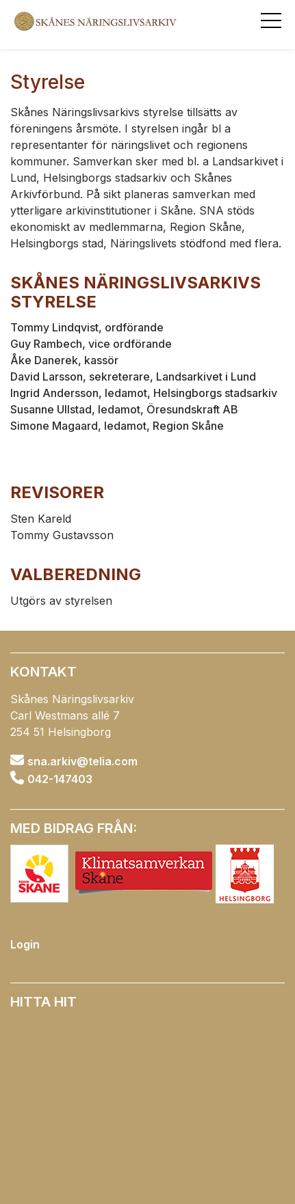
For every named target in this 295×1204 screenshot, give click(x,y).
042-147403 (59, 779)
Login (25, 944)
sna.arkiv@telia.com (82, 760)
